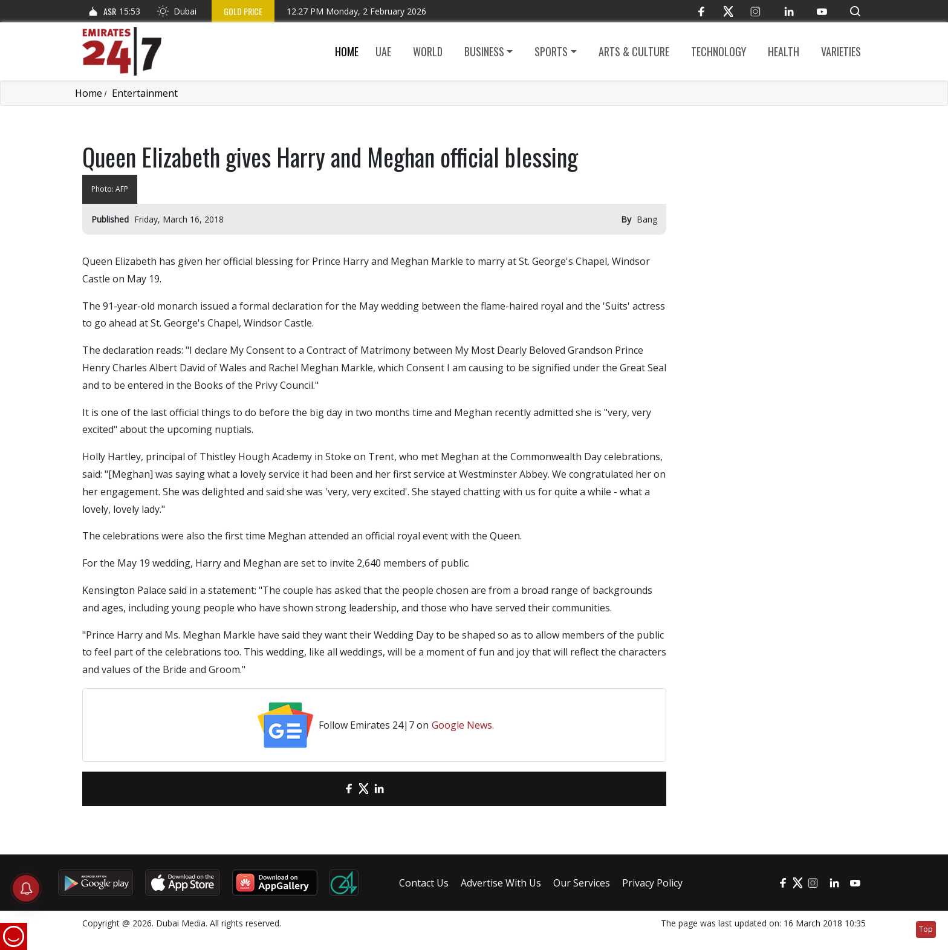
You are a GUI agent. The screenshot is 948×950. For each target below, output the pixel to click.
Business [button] (484, 51)
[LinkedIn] (788, 11)
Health (783, 51)
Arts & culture (634, 51)
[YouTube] (822, 11)
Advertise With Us (501, 883)
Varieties (841, 51)
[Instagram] (755, 11)
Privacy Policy (652, 883)
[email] (327, 789)
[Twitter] (728, 11)
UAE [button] (383, 51)
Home (347, 51)
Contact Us (424, 883)
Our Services (581, 883)
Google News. (463, 725)
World (428, 51)
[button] (855, 11)
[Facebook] (701, 11)
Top (926, 929)
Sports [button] (551, 51)
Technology (718, 51)
